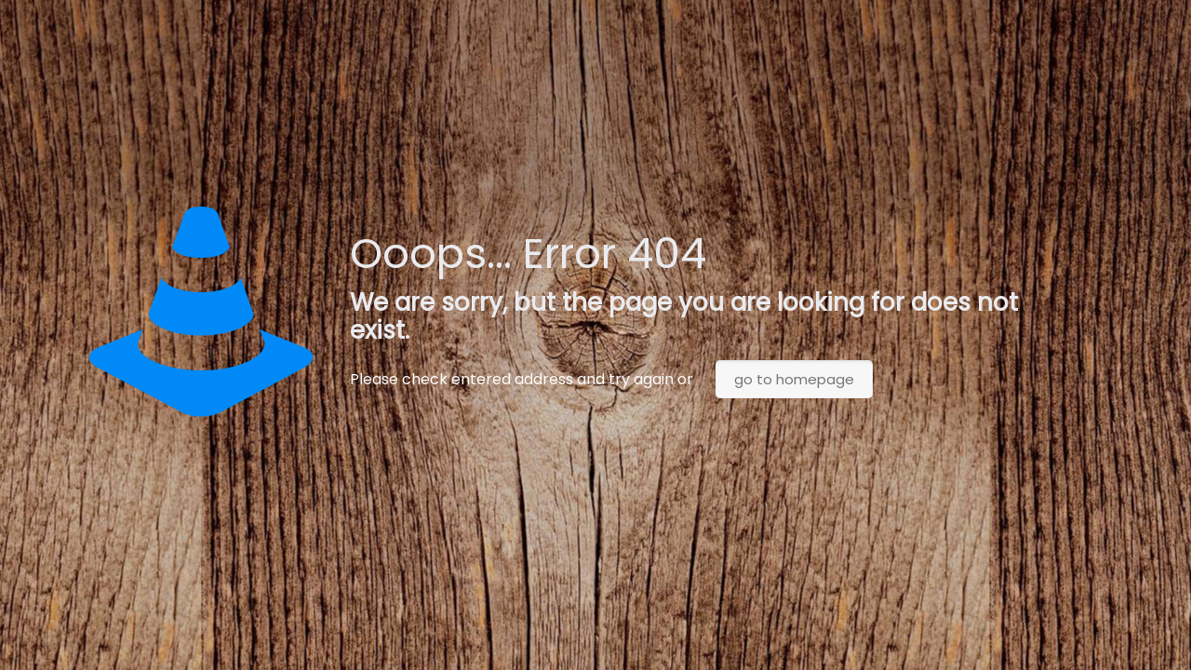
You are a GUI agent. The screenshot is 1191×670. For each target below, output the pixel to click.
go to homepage (794, 379)
